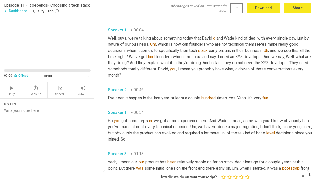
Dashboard (16, 11)
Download (263, 8)
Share (298, 8)
